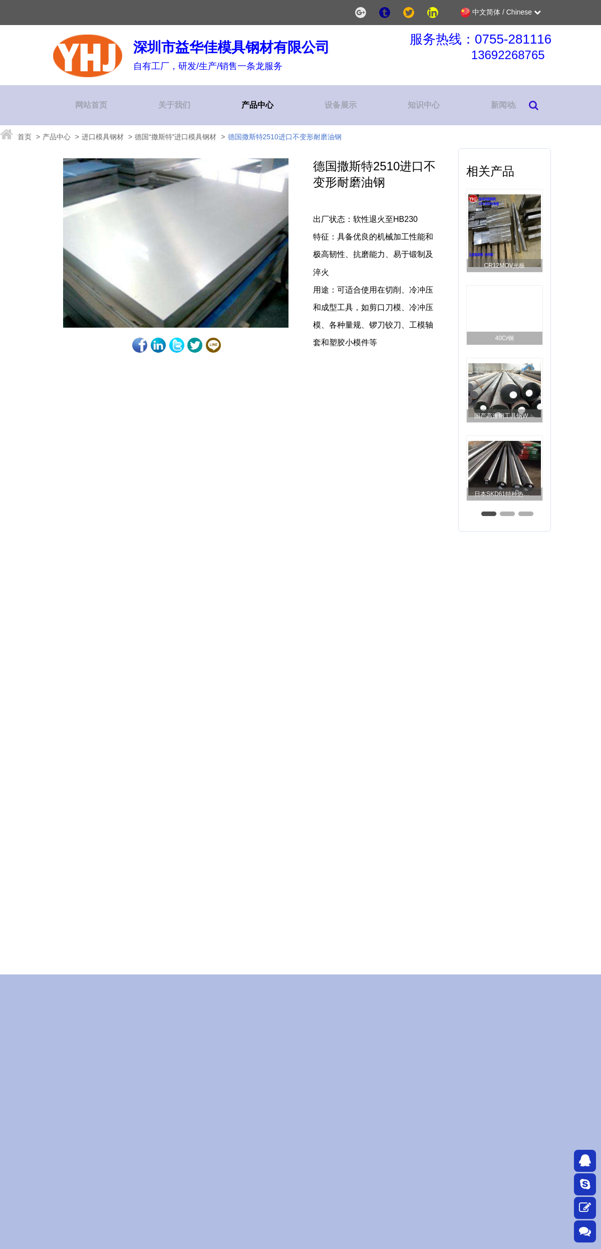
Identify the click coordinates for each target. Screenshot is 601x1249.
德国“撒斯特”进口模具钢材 (175, 137)
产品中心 (57, 137)
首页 (25, 137)
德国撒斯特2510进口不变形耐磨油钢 (285, 137)
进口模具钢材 (103, 137)
